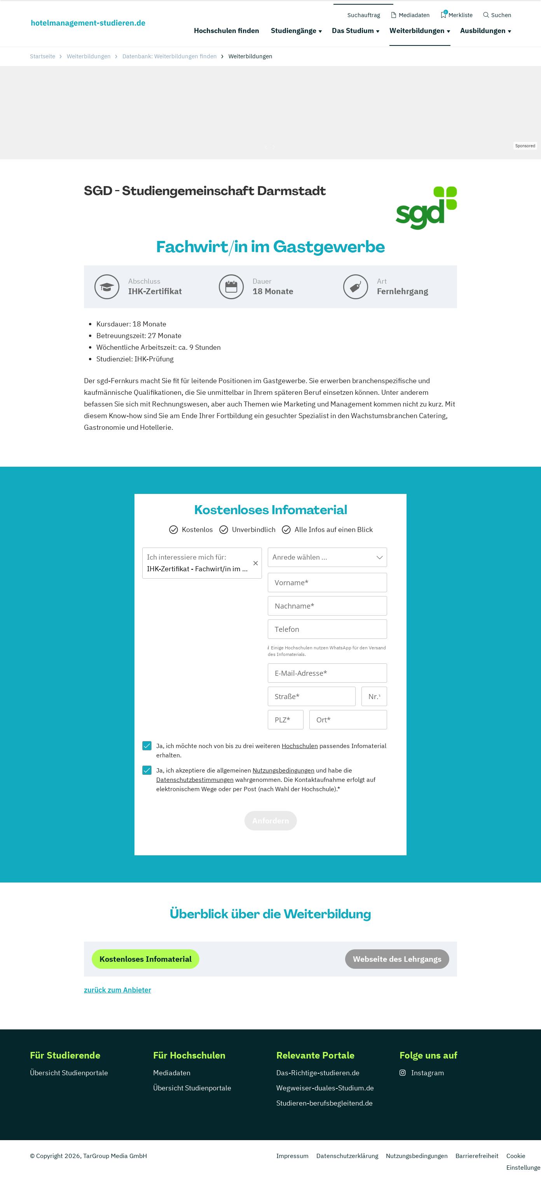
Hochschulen (300, 746)
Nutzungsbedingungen (283, 770)
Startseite (42, 56)
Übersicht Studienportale (69, 1072)
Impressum (292, 1156)
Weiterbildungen (417, 30)
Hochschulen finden (226, 30)
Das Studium (353, 30)
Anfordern (270, 820)
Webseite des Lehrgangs (397, 959)
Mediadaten (171, 1072)
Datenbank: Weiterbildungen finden (169, 56)
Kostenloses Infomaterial (145, 959)
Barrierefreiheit (477, 1156)
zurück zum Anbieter (117, 989)
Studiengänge (293, 30)
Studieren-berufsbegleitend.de (324, 1103)
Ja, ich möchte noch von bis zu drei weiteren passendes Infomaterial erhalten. (271, 750)
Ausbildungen (483, 30)
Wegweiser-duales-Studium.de (325, 1087)
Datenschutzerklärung (347, 1156)
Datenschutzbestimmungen (195, 779)
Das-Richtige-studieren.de (318, 1072)
